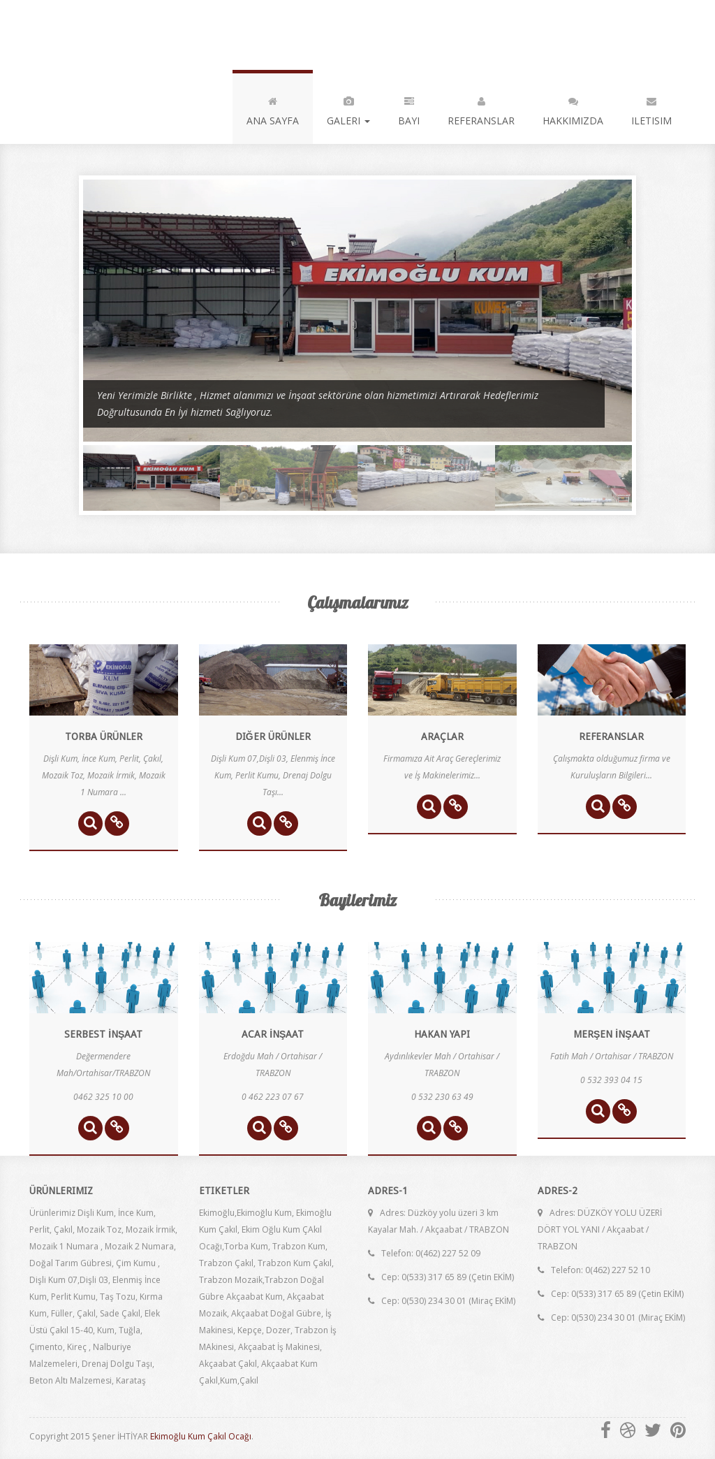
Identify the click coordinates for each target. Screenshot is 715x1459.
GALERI (348, 108)
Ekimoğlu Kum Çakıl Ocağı (200, 1436)
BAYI (409, 108)
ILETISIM (651, 108)
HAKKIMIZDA (573, 108)
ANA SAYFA (272, 108)
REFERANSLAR (481, 108)
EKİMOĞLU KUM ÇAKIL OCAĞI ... (141, 35)
